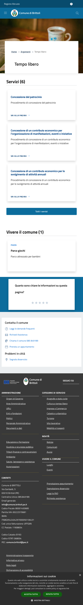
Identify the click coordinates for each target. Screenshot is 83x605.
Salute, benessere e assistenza (20, 461)
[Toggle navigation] (5, 12)
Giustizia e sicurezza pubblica (19, 447)
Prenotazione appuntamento (60, 483)
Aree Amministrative (16, 403)
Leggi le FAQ (52, 493)
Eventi (50, 469)
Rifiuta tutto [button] (52, 594)
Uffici (8, 408)
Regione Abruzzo (12, 3)
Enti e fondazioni (14, 413)
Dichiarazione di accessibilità (19, 570)
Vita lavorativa (53, 423)
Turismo (50, 418)
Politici (9, 418)
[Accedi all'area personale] (71, 4)
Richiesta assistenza (56, 498)
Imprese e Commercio (57, 408)
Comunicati (52, 447)
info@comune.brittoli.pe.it (14, 504)
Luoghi (50, 464)
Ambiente (10, 456)
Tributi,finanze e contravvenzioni (21, 451)
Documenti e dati (14, 428)
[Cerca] (77, 13)
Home (14, 51)
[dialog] (41, 588)
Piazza (13, 245)
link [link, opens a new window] (67, 588)
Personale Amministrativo (18, 423)
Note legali (11, 565)
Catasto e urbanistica (56, 413)
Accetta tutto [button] (31, 594)
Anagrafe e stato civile (57, 398)
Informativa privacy (15, 560)
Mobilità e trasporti (55, 428)
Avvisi (49, 452)
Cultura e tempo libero (57, 403)
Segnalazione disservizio (58, 488)
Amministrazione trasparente (20, 555)
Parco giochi (18, 250)
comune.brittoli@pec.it (17, 542)
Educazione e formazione (17, 442)
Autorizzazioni (12, 466)
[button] (41, 600)
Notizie (50, 442)
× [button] (80, 575)
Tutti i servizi (41, 211)
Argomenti (26, 51)
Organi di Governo (14, 398)
